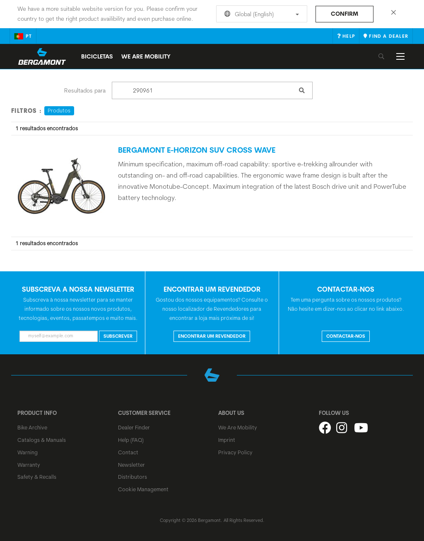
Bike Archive (32, 427)
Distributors (132, 476)
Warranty (28, 464)
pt (23, 36)
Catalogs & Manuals (41, 439)
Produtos (59, 110)
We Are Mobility (146, 56)
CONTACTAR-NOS (345, 336)
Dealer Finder (134, 427)
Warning (27, 452)
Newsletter (131, 464)
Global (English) (260, 14)
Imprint (226, 439)
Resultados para (85, 90)
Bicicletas (97, 56)
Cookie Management (143, 489)
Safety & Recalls (36, 476)
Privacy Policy (235, 452)
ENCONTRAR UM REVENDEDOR (212, 336)
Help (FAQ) (131, 439)
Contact (128, 452)
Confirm (344, 13)
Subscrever (118, 336)
